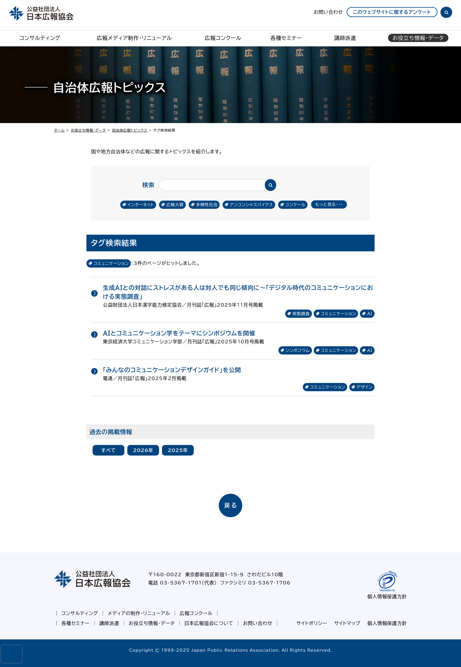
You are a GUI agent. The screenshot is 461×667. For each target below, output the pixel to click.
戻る (231, 505)
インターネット (141, 205)
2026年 (143, 450)
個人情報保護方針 (387, 596)
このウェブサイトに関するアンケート (392, 12)
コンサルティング (39, 38)
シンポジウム (297, 350)
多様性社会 (207, 205)
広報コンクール (223, 38)
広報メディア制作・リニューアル (134, 38)
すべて (108, 450)
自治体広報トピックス (129, 130)
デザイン (364, 387)
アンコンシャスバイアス (251, 205)
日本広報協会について (208, 623)
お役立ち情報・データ (88, 130)
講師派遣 (345, 38)
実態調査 (301, 314)
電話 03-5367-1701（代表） (182, 582)
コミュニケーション (338, 314)
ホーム (59, 130)
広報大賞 (175, 205)
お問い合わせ (328, 12)
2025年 (178, 450)
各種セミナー (286, 38)
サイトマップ (347, 623)
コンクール (295, 205)
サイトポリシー (311, 623)
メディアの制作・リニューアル (139, 613)
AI (370, 314)
